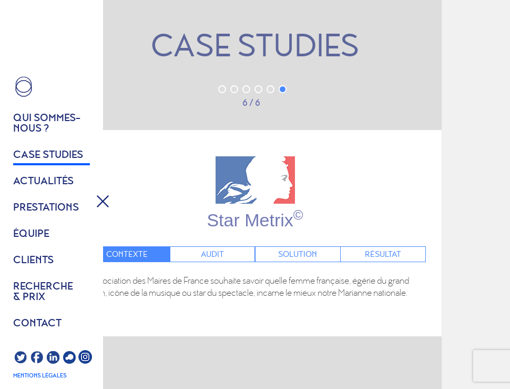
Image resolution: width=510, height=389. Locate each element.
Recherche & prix (43, 292)
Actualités (43, 181)
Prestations (46, 208)
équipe (31, 234)
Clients (33, 260)
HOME (23, 86)
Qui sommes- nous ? (46, 124)
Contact (37, 323)
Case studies (48, 155)
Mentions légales (40, 375)
